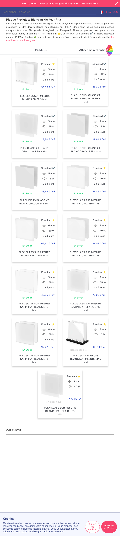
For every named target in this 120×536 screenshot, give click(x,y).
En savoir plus (90, 3)
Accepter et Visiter (109, 526)
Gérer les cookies (92, 527)
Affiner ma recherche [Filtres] (92, 50)
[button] (108, 12)
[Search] (49, 12)
